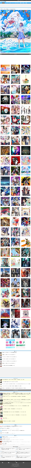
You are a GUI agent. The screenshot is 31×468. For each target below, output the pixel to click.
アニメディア (20, 2)
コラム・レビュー (18, 451)
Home (3, 462)
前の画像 (1, 54)
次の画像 (30, 54)
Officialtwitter (17, 462)
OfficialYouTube (24, 462)
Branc (26, 2)
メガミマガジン (23, 2)
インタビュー (3, 451)
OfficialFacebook (9, 462)
